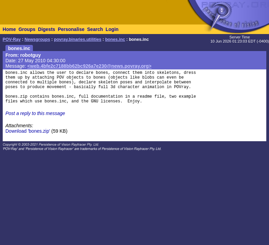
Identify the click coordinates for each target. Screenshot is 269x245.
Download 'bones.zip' (27, 131)
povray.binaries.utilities (77, 39)
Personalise (71, 29)
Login (111, 29)
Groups (26, 29)
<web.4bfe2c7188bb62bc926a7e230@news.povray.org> (89, 66)
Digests (46, 29)
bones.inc (115, 39)
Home (9, 29)
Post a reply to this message (35, 113)
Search (95, 29)
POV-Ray (12, 39)
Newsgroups (37, 39)
